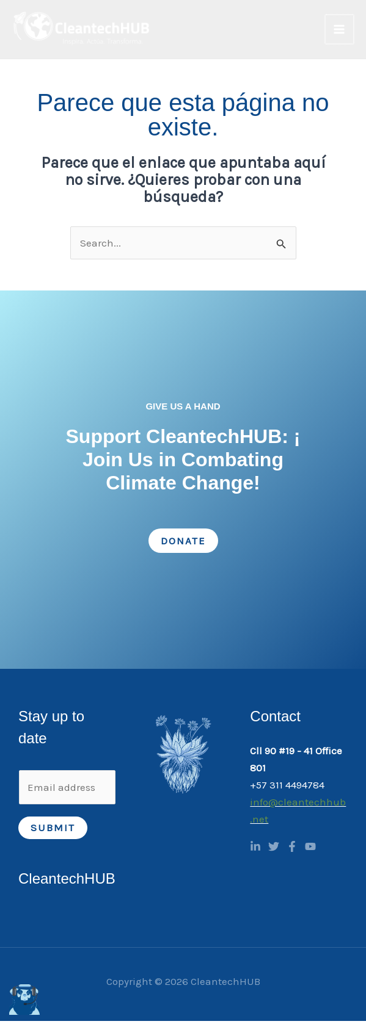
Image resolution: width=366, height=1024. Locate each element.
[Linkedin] (255, 849)
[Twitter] (273, 849)
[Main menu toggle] (340, 30)
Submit (53, 830)
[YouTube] (310, 849)
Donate (183, 543)
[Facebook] (292, 849)
